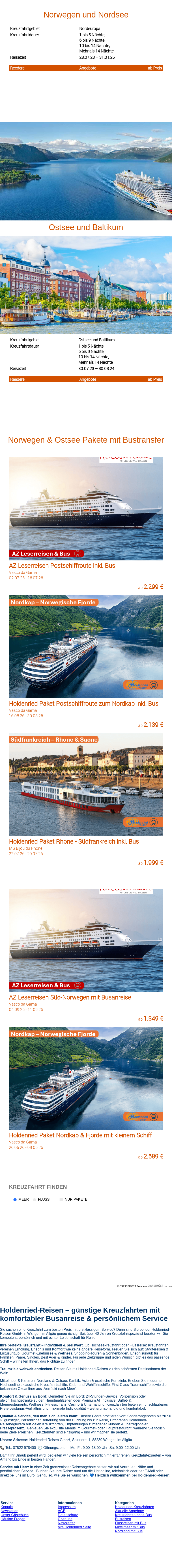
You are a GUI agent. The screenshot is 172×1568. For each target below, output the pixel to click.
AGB (61, 1511)
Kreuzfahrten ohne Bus (133, 1515)
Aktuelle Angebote (129, 1511)
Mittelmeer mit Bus (130, 1527)
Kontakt (7, 1507)
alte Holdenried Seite (74, 1527)
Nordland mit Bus (129, 1531)
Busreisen (123, 1519)
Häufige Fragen (13, 1519)
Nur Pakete (76, 1199)
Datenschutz (68, 1515)
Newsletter (9, 1511)
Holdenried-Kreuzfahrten (134, 1507)
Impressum (66, 1507)
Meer (24, 1199)
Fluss (44, 1199)
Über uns (65, 1519)
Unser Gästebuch (15, 1515)
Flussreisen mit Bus (130, 1523)
